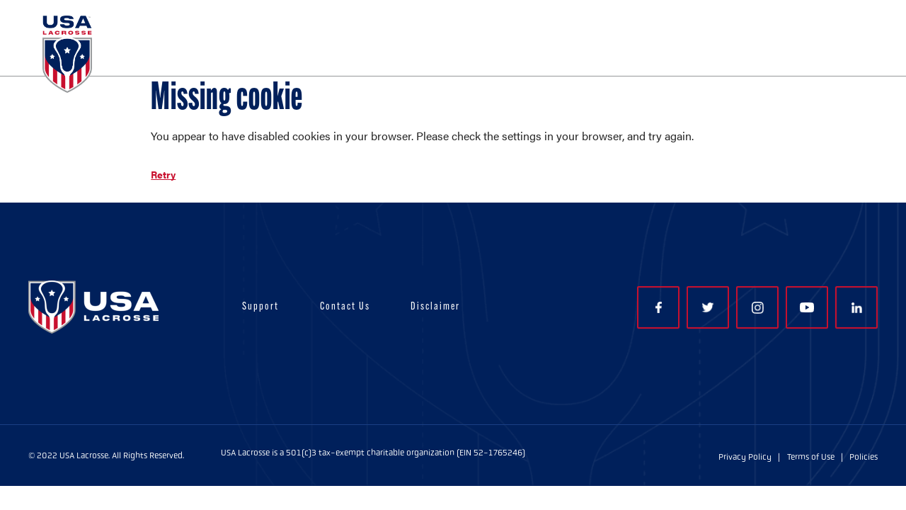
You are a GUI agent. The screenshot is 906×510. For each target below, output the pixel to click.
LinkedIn (856, 307)
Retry (163, 174)
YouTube (807, 307)
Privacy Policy (745, 457)
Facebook (658, 308)
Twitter (708, 307)
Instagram (758, 308)
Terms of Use (811, 457)
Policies (863, 457)
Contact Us (345, 307)
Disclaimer (435, 307)
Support (260, 307)
